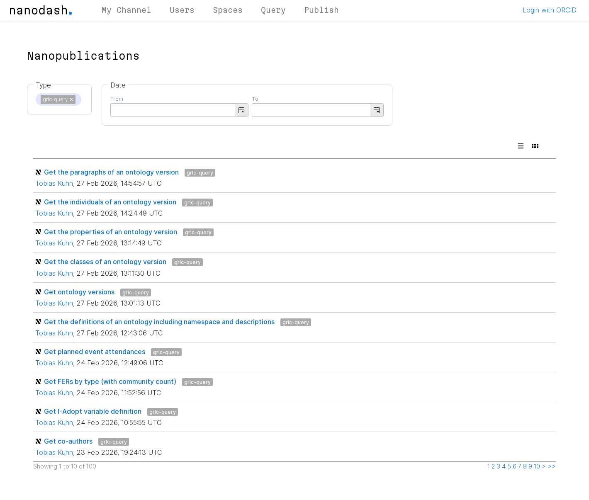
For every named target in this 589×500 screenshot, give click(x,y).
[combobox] (173, 109)
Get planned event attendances (94, 351)
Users (182, 10)
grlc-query (200, 173)
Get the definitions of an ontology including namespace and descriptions (159, 322)
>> (552, 466)
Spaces (228, 10)
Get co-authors (68, 441)
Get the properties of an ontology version (110, 232)
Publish (321, 10)
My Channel (126, 10)
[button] (241, 110)
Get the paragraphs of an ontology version (111, 172)
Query (273, 10)
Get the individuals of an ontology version (110, 202)
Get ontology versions (79, 292)
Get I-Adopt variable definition (92, 411)
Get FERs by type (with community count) (110, 381)
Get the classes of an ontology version (105, 261)
